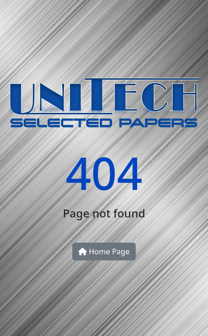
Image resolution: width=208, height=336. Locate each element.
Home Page (103, 251)
